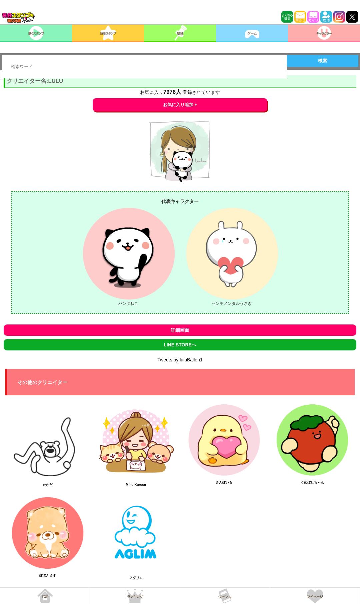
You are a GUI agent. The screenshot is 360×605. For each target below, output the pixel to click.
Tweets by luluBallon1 (179, 359)
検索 (322, 60)
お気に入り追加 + (180, 104)
